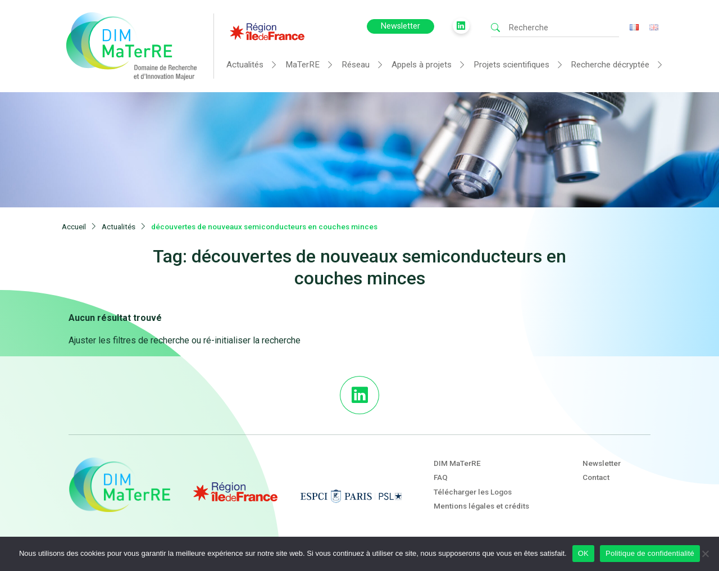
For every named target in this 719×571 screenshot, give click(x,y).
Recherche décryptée (610, 65)
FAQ (441, 477)
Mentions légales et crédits (481, 505)
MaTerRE (302, 65)
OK (583, 553)
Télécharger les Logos (473, 491)
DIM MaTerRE (457, 463)
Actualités (244, 65)
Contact (596, 477)
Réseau (356, 65)
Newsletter (400, 26)
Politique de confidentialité (650, 553)
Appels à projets (422, 65)
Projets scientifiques (511, 65)
